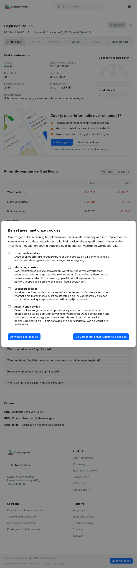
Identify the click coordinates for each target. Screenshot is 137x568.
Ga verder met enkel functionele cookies (100, 336)
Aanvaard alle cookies (25, 336)
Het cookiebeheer (76, 241)
